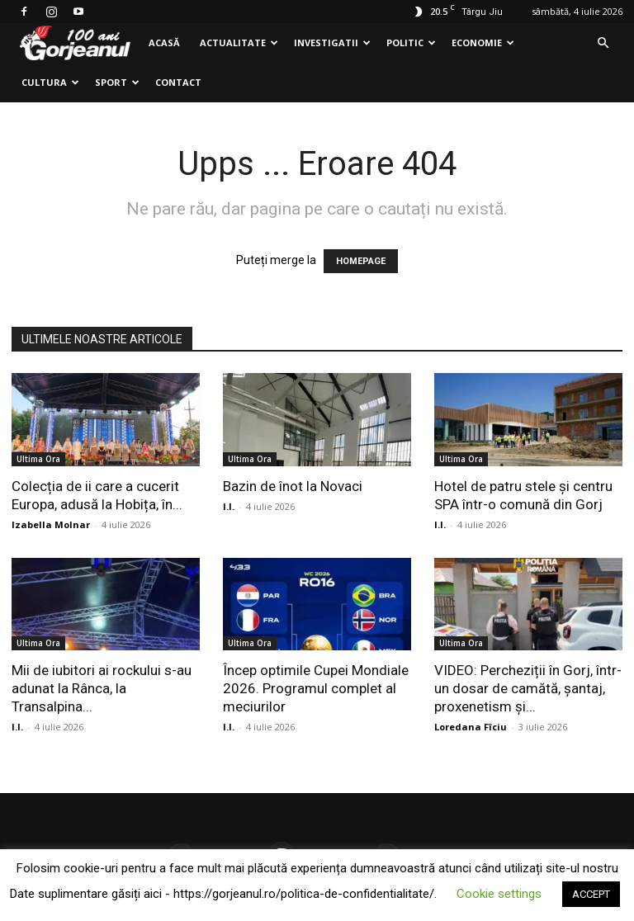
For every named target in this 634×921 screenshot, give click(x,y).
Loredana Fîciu (470, 726)
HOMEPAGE (361, 261)
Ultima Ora (38, 459)
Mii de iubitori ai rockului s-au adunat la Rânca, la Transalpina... (102, 688)
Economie (483, 42)
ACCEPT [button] (591, 894)
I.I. (228, 506)
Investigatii (332, 42)
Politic (411, 42)
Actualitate (239, 42)
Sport (117, 82)
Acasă (164, 42)
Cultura (50, 82)
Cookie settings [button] (499, 893)
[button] (602, 43)
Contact (178, 82)
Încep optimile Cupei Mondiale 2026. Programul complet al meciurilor (316, 688)
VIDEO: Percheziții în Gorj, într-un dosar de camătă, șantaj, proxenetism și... (528, 688)
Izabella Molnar (51, 524)
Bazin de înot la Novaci (292, 486)
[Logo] (75, 43)
